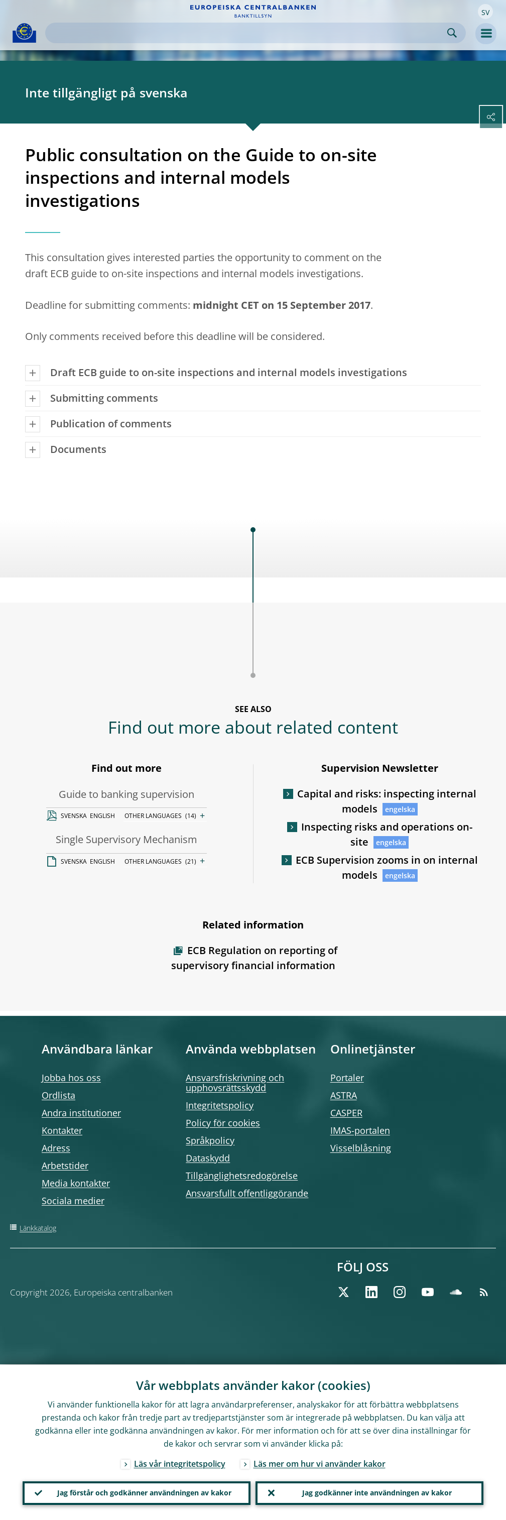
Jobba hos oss (71, 1078)
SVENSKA (74, 815)
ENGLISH (102, 815)
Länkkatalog (38, 1228)
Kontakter (62, 1130)
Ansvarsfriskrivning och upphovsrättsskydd (235, 1083)
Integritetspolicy (220, 1105)
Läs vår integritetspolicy (179, 1463)
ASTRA (343, 1095)
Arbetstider (65, 1165)
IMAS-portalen (360, 1130)
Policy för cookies (223, 1123)
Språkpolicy (210, 1140)
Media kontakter (76, 1183)
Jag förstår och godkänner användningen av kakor (144, 1492)
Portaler (347, 1078)
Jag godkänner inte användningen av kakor (377, 1492)
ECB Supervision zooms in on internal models (387, 867)
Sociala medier (73, 1201)
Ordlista (58, 1095)
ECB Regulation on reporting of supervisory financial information (254, 958)
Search (452, 33)
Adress (56, 1148)
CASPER (346, 1113)
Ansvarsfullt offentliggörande (247, 1193)
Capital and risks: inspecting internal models (386, 801)
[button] (485, 11)
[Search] (247, 33)
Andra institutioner (81, 1113)
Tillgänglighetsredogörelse (242, 1176)
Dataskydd (208, 1158)
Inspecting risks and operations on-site (386, 834)
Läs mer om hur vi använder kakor (320, 1463)
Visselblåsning (360, 1148)
